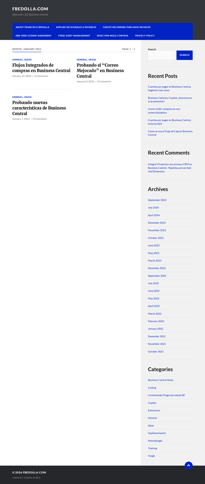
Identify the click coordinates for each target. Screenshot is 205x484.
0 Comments (41, 75)
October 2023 (156, 237)
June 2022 (154, 290)
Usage (28, 59)
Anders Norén (32, 477)
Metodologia (155, 440)
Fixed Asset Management (74, 35)
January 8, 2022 (85, 81)
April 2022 (154, 305)
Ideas (151, 425)
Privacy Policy (145, 35)
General (17, 59)
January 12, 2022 (21, 75)
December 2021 (157, 336)
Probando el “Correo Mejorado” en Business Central (100, 71)
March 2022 (154, 313)
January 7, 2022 (21, 118)
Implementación (157, 432)
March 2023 (154, 260)
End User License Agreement (34, 35)
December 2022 (157, 267)
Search (152, 49)
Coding (152, 387)
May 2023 (153, 252)
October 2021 (156, 351)
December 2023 (157, 222)
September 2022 (157, 275)
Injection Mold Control (113, 35)
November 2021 (157, 343)
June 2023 (154, 245)
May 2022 (153, 298)
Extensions (154, 410)
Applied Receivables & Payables (76, 27)
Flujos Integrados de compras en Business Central (41, 68)
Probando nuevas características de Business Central (39, 108)
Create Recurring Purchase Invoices (127, 27)
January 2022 (155, 328)
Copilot (152, 402)
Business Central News (160, 379)
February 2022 (156, 321)
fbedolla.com (30, 8)
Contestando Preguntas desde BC (166, 395)
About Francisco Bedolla (32, 27)
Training (152, 448)
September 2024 (157, 199)
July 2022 (153, 283)
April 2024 (154, 215)
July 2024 (153, 207)
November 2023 (157, 230)
